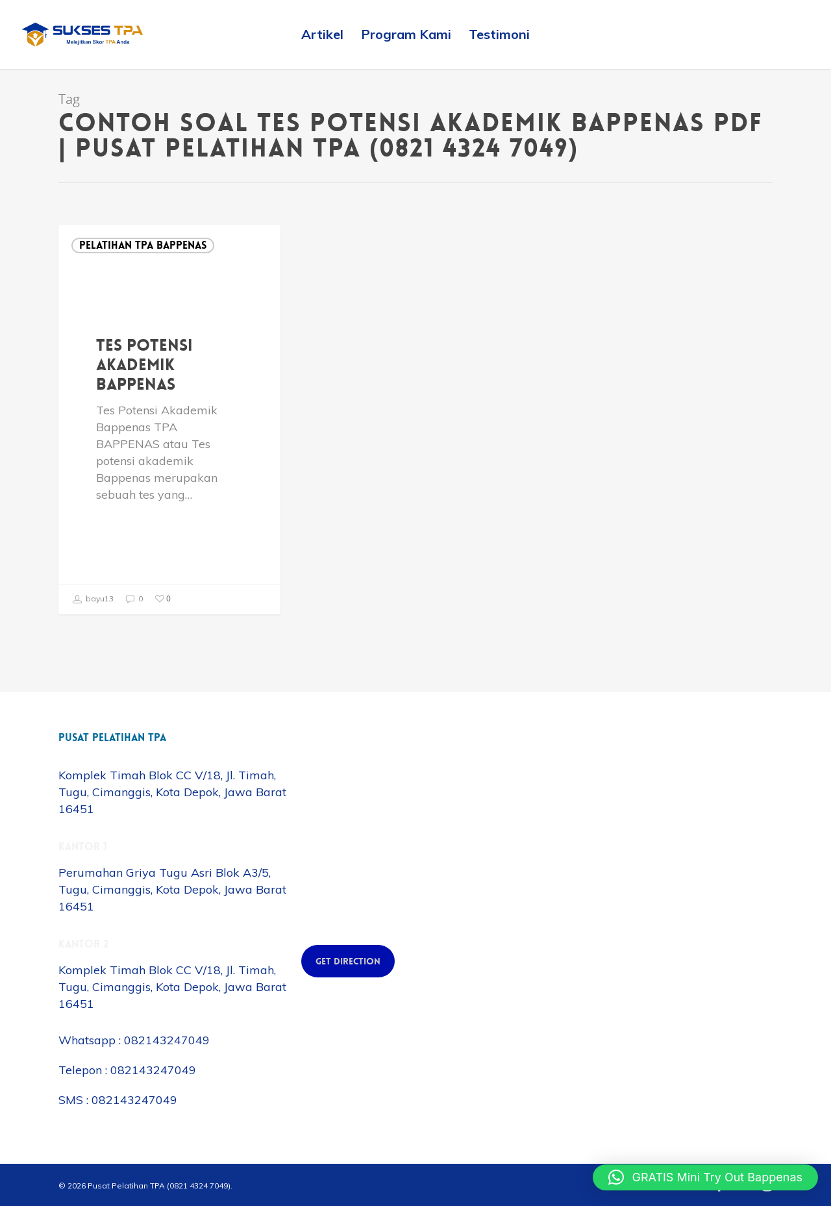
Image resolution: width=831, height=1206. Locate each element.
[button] (705, 1177)
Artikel (322, 34)
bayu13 (93, 599)
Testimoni (499, 34)
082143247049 (167, 1040)
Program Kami (406, 34)
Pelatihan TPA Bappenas (142, 245)
